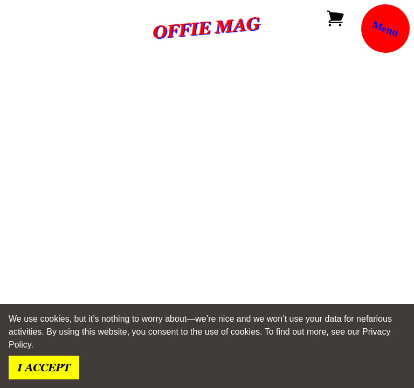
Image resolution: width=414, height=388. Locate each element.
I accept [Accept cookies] (44, 367)
